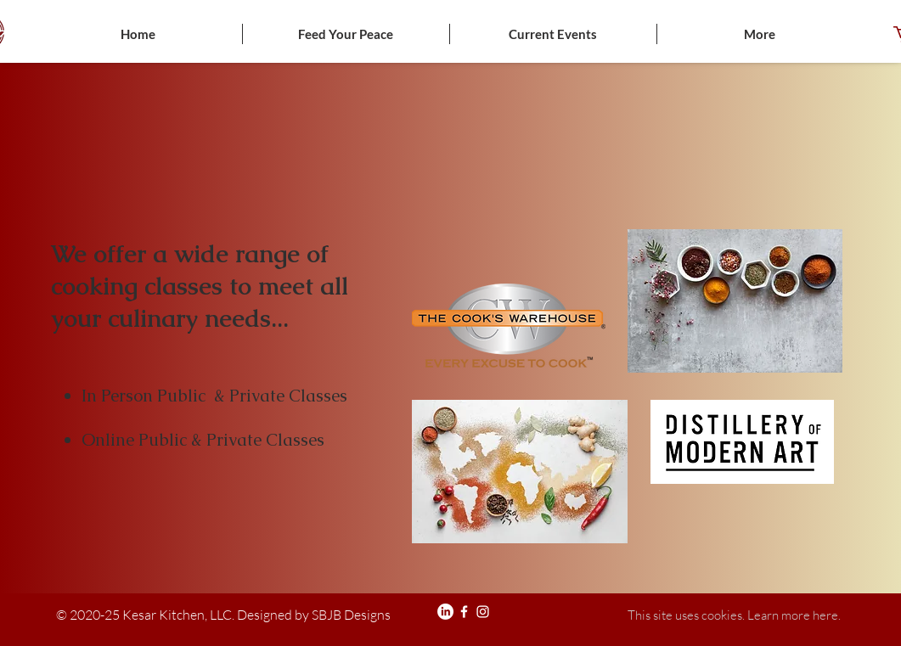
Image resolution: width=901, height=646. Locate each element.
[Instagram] (483, 612)
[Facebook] (464, 612)
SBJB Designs (350, 614)
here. (827, 615)
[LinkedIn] (445, 612)
